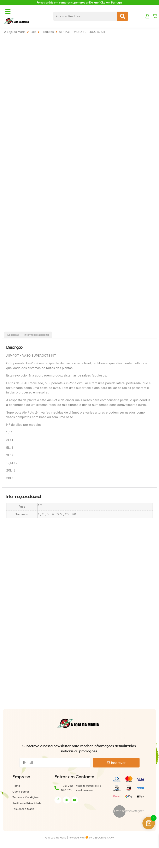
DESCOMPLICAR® (103, 838)
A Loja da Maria (14, 32)
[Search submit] (122, 16)
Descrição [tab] (13, 335)
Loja (33, 32)
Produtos (47, 32)
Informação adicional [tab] (36, 335)
